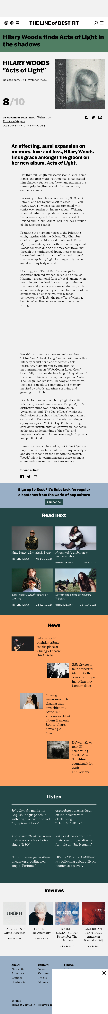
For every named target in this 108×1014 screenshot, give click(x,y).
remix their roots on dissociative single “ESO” (31, 840)
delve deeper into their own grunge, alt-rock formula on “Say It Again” (73, 840)
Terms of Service (22, 1004)
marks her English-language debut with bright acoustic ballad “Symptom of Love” (31, 817)
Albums (10, 125)
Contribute (19, 982)
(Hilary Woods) (32, 125)
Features (43, 974)
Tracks (42, 978)
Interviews (20, 558)
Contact (17, 978)
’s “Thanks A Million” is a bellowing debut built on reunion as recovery (75, 861)
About (16, 965)
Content (43, 965)
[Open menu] (102, 22)
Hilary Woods (26, 63)
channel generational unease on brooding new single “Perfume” (31, 861)
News (41, 969)
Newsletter (19, 969)
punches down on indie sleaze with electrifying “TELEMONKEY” (73, 817)
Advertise (18, 974)
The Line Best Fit (54, 23)
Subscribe (54, 502)
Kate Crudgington (14, 121)
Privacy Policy (45, 1004)
